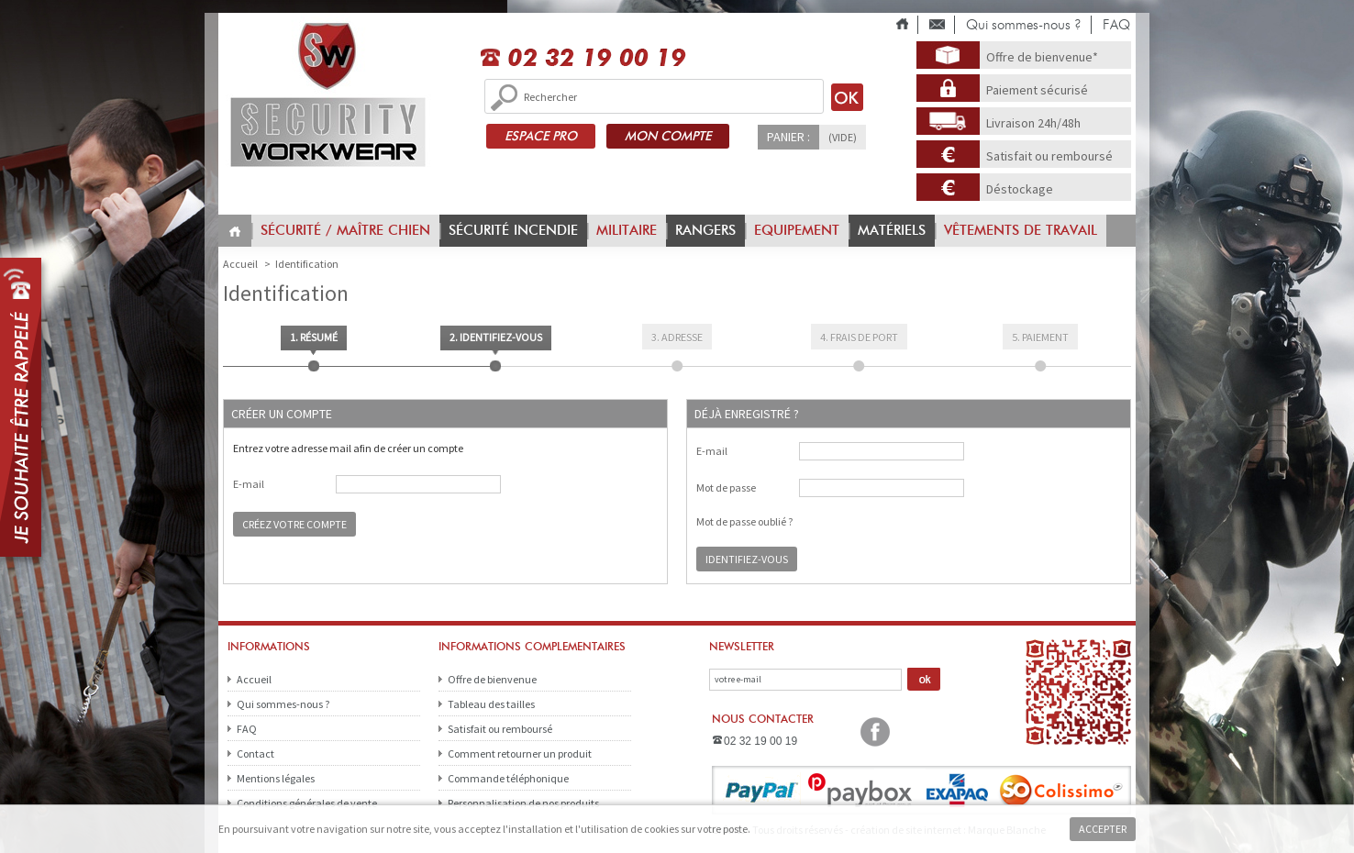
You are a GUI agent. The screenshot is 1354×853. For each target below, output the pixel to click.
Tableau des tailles (491, 704)
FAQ (1116, 25)
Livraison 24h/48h (1033, 122)
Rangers (705, 230)
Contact (255, 753)
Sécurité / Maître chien (345, 230)
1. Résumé (314, 337)
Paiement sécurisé (1037, 89)
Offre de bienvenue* (1042, 56)
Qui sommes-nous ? (1024, 25)
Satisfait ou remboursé (1049, 156)
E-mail (248, 484)
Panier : (788, 136)
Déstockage (1019, 189)
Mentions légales (276, 778)
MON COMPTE (668, 136)
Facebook (875, 732)
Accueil (254, 679)
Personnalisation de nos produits (523, 803)
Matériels (892, 230)
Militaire (626, 230)
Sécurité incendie (513, 230)
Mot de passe (726, 488)
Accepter (1102, 829)
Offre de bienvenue (492, 679)
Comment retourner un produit (520, 753)
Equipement (796, 230)
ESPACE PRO (541, 136)
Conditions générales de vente (307, 803)
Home (235, 231)
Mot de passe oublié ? (744, 521)
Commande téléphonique (508, 778)
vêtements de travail (1020, 230)
